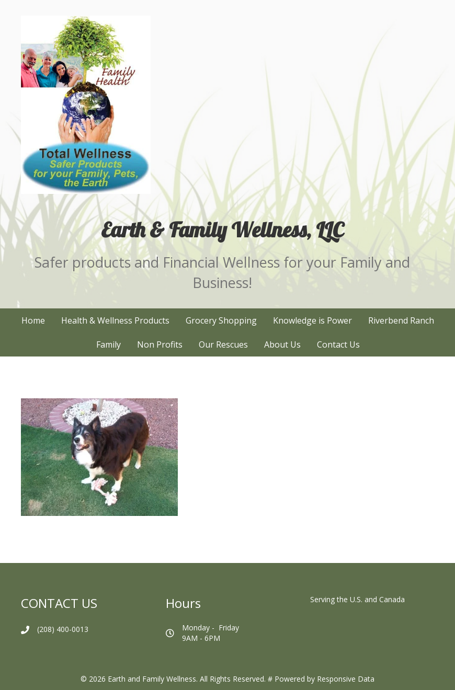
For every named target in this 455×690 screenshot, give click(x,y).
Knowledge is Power (312, 320)
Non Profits (160, 344)
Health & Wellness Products (115, 320)
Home (33, 320)
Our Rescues (223, 344)
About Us (282, 344)
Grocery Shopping (221, 320)
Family (108, 344)
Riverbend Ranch (401, 320)
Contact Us (338, 344)
